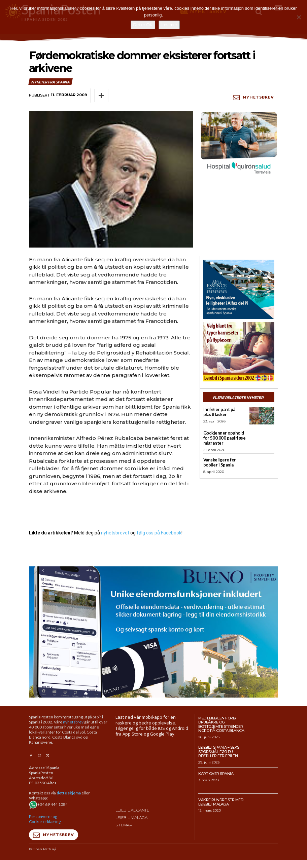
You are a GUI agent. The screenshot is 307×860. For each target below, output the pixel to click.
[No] (298, 17)
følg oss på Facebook (159, 532)
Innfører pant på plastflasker (219, 412)
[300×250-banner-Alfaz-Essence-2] (238, 289)
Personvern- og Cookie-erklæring (45, 819)
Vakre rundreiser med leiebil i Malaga (220, 802)
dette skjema (69, 792)
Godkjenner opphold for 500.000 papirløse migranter (224, 438)
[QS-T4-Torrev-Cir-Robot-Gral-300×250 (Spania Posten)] (239, 143)
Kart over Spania (215, 773)
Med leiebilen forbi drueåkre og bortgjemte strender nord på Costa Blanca (221, 724)
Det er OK (143, 24)
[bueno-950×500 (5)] (153, 631)
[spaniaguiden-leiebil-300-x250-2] (238, 351)
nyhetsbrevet (115, 532)
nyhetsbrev (73, 721)
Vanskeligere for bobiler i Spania (219, 462)
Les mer (169, 24)
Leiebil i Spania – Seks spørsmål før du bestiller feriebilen (218, 751)
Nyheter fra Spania (50, 81)
